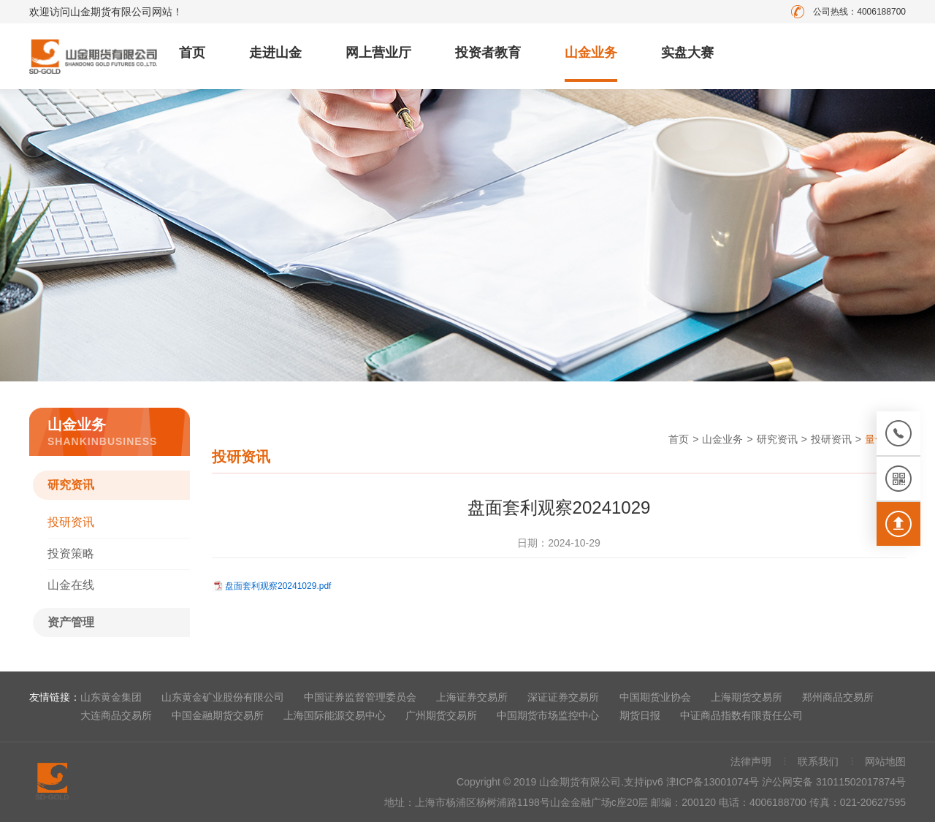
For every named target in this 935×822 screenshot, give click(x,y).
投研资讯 (70, 522)
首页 (192, 52)
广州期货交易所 (441, 715)
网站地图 (885, 761)
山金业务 (591, 52)
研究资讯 (70, 485)
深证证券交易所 (563, 697)
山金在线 (70, 585)
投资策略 (70, 553)
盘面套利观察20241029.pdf (278, 586)
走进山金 (275, 52)
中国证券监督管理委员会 (360, 697)
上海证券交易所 (472, 697)
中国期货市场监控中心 (548, 715)
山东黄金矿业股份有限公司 (222, 697)
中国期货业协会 (655, 697)
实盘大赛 (687, 52)
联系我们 (818, 761)
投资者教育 (488, 52)
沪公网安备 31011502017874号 (834, 782)
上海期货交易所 (746, 697)
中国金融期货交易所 (218, 715)
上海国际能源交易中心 (334, 715)
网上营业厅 (378, 52)
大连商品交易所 (116, 715)
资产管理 (70, 622)
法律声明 (750, 761)
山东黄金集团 (111, 697)
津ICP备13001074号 (714, 782)
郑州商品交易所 (838, 697)
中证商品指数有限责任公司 (741, 715)
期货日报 (639, 715)
